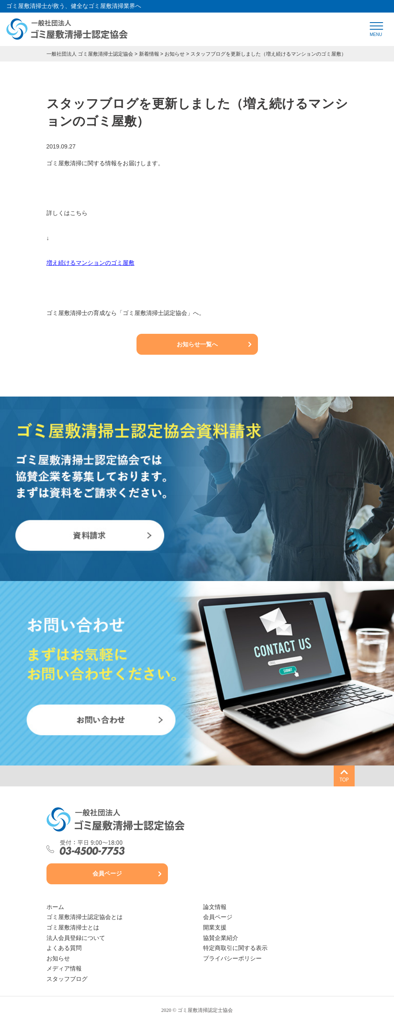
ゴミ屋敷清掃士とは (72, 927)
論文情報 (215, 907)
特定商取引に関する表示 (235, 948)
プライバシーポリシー (232, 958)
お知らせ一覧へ (197, 344)
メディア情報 (64, 968)
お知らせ (58, 958)
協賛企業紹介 (220, 938)
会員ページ (107, 873)
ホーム (55, 907)
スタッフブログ (67, 979)
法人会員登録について (75, 938)
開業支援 (215, 927)
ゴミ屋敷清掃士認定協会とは (84, 917)
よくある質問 (64, 948)
